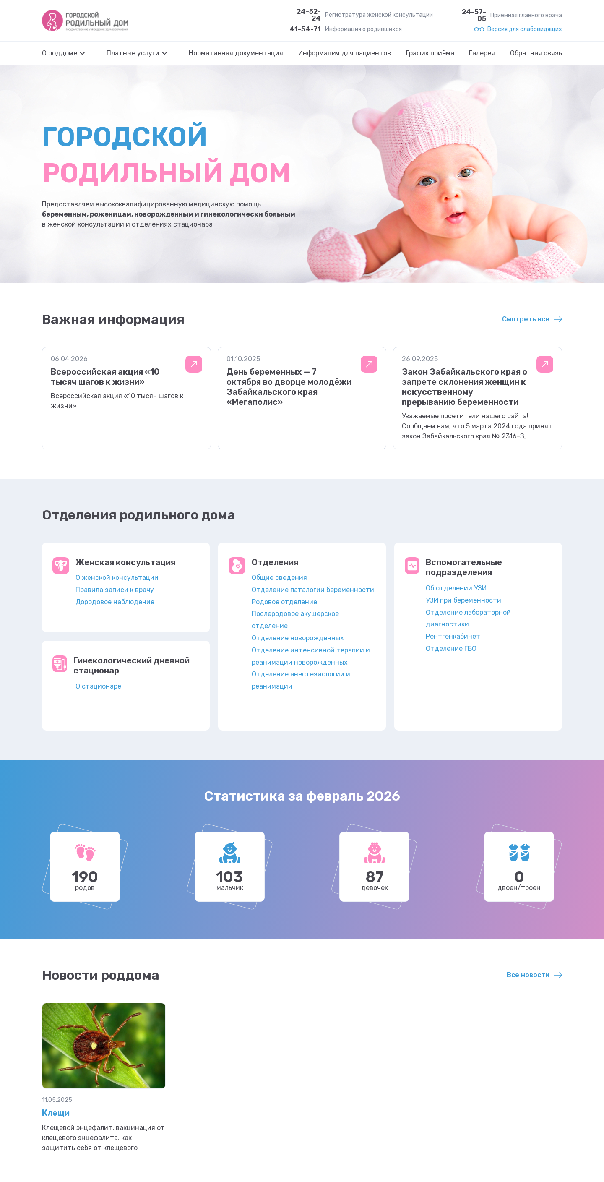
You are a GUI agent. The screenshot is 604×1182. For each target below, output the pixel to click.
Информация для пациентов (344, 53)
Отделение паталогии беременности (313, 590)
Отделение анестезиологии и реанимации (301, 680)
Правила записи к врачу (115, 590)
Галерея (482, 53)
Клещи (56, 1113)
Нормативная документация (236, 53)
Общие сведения (279, 578)
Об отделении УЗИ (456, 588)
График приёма (430, 53)
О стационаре (98, 686)
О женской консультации (117, 578)
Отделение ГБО (451, 648)
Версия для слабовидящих (524, 29)
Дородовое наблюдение (115, 602)
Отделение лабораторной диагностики (468, 618)
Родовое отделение (284, 602)
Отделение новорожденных (298, 638)
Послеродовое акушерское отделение (295, 620)
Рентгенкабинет (453, 636)
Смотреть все (525, 319)
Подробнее (193, 364)
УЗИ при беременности (463, 600)
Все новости (528, 975)
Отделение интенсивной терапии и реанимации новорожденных (311, 656)
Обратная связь (536, 53)
